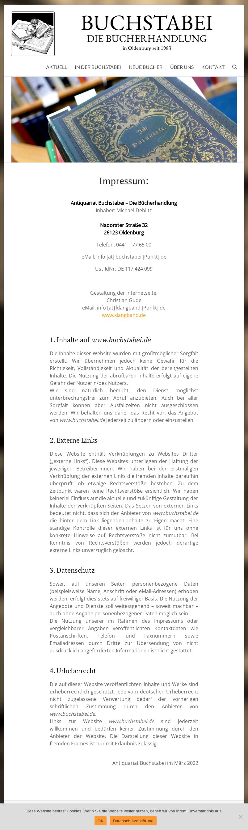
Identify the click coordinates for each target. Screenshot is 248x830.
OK (100, 821)
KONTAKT (213, 67)
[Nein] (240, 817)
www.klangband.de (124, 315)
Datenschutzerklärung (133, 821)
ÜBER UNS (182, 67)
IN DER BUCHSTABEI (98, 67)
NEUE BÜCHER (145, 67)
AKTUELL (56, 67)
